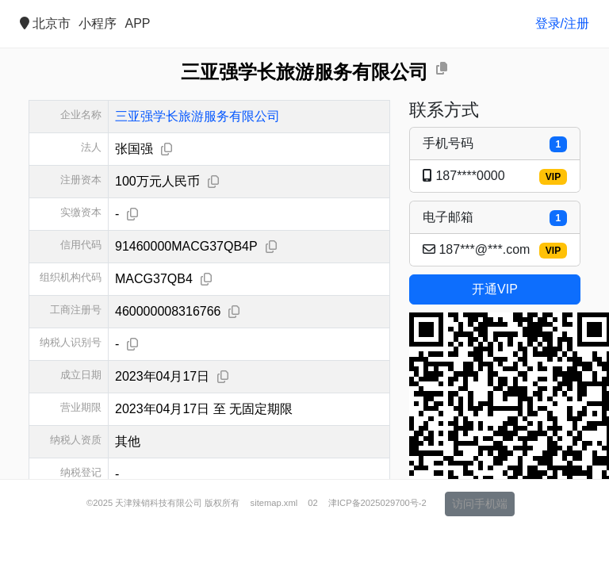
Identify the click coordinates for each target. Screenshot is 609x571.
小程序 (98, 23)
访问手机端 (480, 546)
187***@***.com (495, 249)
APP (137, 23)
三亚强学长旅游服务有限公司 (197, 116)
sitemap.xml (274, 545)
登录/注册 (562, 23)
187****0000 (495, 176)
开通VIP (495, 289)
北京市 (45, 23)
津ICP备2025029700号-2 (377, 545)
